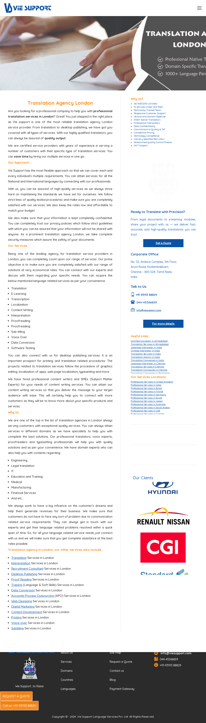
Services (66, 662)
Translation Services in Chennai (147, 366)
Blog (113, 680)
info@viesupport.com (175, 653)
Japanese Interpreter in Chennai (148, 363)
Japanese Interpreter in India (146, 347)
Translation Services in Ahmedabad (150, 344)
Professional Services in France (147, 391)
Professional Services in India (146, 385)
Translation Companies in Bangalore (150, 373)
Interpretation (20, 563)
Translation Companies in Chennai (149, 370)
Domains (67, 671)
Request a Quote (121, 662)
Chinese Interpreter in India (145, 350)
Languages (68, 689)
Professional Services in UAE (145, 410)
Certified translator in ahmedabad (149, 341)
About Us (67, 652)
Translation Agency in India (145, 357)
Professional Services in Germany (148, 394)
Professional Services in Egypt (146, 397)
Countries (67, 680)
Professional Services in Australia (148, 404)
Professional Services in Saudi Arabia (150, 407)
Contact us (117, 671)
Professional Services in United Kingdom (152, 381)
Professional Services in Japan (147, 401)
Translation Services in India (146, 353)
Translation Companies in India (147, 360)
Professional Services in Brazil (146, 388)
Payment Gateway (122, 689)
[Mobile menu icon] (199, 8)
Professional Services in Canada (147, 414)
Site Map (115, 652)
